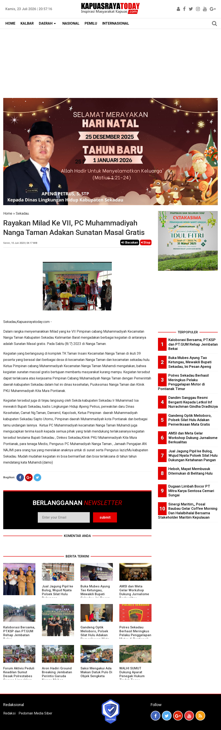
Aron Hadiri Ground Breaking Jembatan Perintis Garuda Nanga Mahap (57, 674)
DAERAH (45, 23)
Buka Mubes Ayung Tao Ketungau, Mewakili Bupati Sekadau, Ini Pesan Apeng (95, 594)
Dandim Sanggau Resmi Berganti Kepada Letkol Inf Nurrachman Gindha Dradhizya (193, 402)
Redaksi (9, 713)
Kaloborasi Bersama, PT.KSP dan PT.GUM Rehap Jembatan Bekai (19, 633)
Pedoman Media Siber (35, 713)
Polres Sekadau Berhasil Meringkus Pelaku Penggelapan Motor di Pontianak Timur (135, 635)
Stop (145, 242)
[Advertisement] (110, 61)
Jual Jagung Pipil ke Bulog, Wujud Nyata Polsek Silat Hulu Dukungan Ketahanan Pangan (57, 594)
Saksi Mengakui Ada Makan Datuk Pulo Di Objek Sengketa (96, 672)
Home (7, 213)
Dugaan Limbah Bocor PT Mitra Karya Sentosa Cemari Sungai (191, 490)
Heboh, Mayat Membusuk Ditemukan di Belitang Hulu (190, 471)
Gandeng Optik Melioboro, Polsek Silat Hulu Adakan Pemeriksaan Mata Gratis (95, 635)
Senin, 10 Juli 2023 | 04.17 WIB (20, 243)
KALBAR (27, 23)
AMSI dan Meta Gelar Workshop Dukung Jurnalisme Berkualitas (134, 592)
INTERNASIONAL (115, 23)
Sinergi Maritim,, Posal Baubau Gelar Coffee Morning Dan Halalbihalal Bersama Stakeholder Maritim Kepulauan (187, 511)
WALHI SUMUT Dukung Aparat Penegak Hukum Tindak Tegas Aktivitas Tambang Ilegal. (133, 678)
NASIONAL (70, 23)
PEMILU (91, 23)
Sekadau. (22, 213)
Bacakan (129, 242)
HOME (10, 23)
